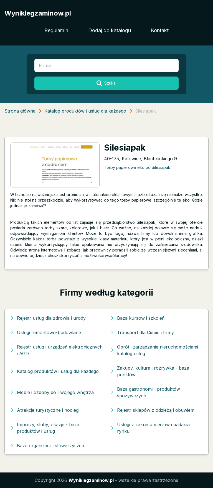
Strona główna (20, 111)
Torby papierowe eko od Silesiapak (137, 167)
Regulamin (56, 30)
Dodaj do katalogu (109, 30)
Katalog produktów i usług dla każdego (85, 111)
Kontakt (160, 30)
